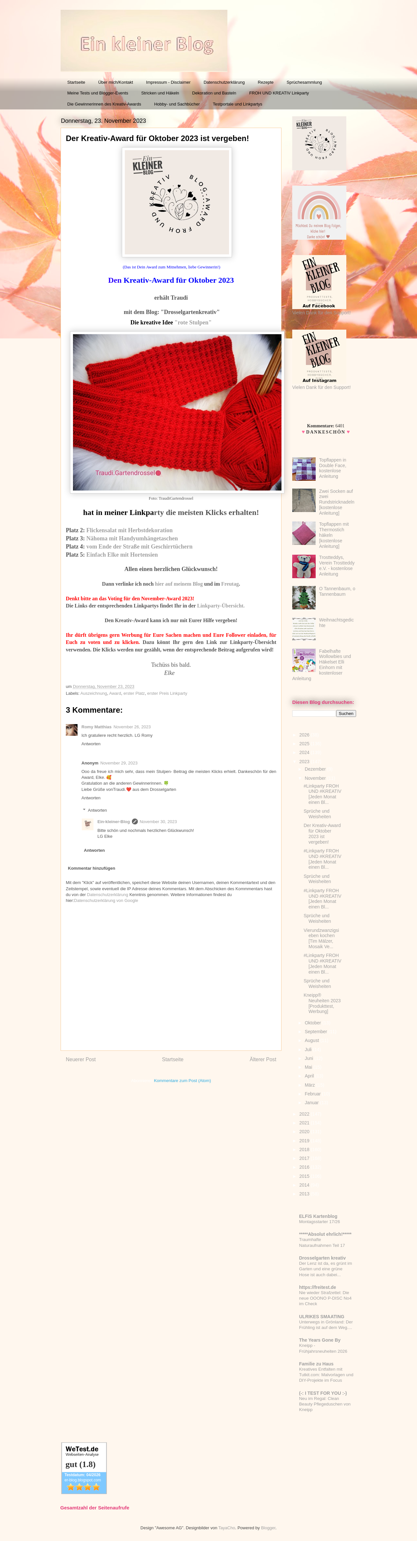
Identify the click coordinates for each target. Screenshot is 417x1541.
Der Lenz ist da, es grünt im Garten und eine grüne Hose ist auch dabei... (325, 1269)
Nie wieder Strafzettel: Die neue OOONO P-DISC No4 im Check (325, 1298)
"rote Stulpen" (192, 322)
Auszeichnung (93, 693)
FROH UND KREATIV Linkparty (279, 93)
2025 (305, 743)
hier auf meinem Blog (179, 584)
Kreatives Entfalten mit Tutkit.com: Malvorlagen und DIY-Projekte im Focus (326, 1375)
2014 (305, 1185)
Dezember (316, 769)
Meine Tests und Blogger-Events (97, 93)
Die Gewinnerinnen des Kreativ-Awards (104, 104)
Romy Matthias (96, 726)
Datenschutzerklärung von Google (106, 900)
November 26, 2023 (132, 726)
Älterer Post (263, 1059)
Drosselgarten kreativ (322, 1258)
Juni (309, 1058)
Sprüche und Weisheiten (317, 813)
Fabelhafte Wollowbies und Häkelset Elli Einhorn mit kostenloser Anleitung (321, 665)
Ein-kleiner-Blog (113, 821)
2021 (305, 1122)
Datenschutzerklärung (224, 82)
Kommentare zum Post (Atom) (182, 1080)
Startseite (76, 82)
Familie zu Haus (316, 1363)
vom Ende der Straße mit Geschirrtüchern (139, 546)
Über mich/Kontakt (115, 82)
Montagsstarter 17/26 (319, 1221)
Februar (313, 1093)
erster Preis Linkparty (167, 693)
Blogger (268, 1527)
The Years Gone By (319, 1340)
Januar (312, 1102)
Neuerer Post (81, 1059)
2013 (305, 1193)
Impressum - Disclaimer (168, 82)
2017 (305, 1158)
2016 (305, 1167)
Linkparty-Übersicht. (221, 605)
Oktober (313, 1022)
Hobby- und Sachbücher (177, 104)
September (316, 1031)
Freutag (230, 584)
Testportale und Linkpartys (237, 104)
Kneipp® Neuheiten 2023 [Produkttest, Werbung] (322, 1003)
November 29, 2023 (118, 763)
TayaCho (226, 1527)
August (312, 1040)
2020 (305, 1131)
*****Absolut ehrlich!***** (325, 1234)
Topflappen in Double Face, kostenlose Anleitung (332, 468)
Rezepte (265, 82)
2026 (305, 734)
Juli (309, 1049)
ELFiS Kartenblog (318, 1216)
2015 (305, 1176)
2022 (305, 1114)
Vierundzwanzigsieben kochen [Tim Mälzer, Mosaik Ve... (321, 938)
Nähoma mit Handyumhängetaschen (132, 538)
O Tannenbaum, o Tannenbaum (337, 591)
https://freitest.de (317, 1287)
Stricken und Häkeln (160, 93)
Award (115, 693)
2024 (305, 752)
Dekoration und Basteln (214, 93)
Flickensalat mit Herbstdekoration (129, 530)
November (316, 778)
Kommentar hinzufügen (91, 868)
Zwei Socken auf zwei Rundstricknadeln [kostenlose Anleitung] (336, 502)
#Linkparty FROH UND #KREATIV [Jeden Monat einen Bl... (322, 794)
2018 (305, 1149)
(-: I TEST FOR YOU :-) (323, 1393)
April (310, 1075)
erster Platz (134, 693)
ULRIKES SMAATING (321, 1316)
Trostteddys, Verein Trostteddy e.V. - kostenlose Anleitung (337, 565)
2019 (305, 1140)
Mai (309, 1067)
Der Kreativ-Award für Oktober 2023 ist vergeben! (322, 833)
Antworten (91, 743)
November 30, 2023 (158, 821)
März (310, 1085)
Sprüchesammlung (304, 82)
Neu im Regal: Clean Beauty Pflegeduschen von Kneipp (325, 1404)
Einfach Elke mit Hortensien (122, 554)
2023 (305, 761)
